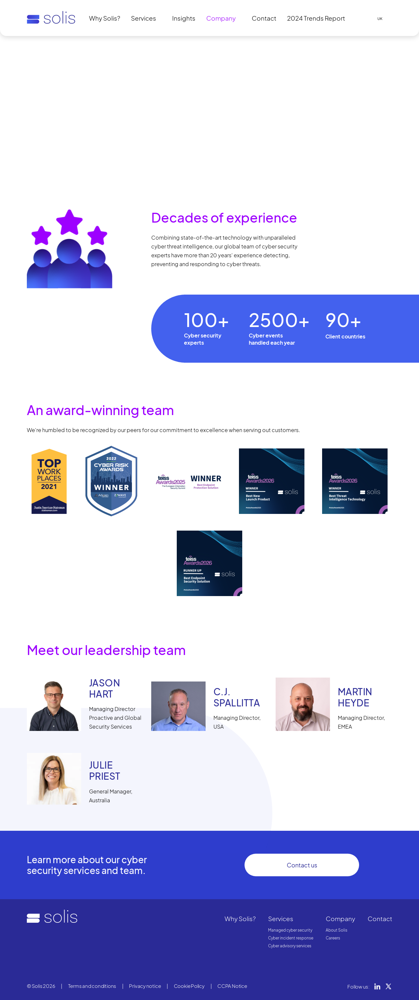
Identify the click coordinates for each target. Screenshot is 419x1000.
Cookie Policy (189, 986)
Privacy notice (145, 986)
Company (221, 18)
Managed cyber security (290, 930)
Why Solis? (104, 18)
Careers (333, 938)
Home (32, 47)
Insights (183, 18)
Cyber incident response (290, 938)
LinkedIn (377, 987)
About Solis (336, 930)
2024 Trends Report (316, 18)
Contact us (302, 865)
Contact (264, 18)
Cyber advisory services (289, 945)
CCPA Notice (232, 986)
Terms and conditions (92, 986)
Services (143, 18)
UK (379, 18)
